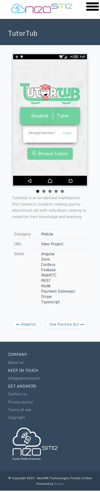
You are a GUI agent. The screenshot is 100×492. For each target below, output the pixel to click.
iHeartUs (26, 324)
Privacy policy (20, 402)
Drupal (59, 484)
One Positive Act (66, 324)
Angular (48, 254)
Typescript (50, 302)
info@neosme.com (24, 378)
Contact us (17, 394)
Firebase (48, 270)
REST (46, 280)
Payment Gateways (58, 291)
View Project (52, 244)
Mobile (47, 234)
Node (46, 286)
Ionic (45, 259)
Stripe (46, 296)
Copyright (16, 418)
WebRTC (49, 275)
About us (16, 362)
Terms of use (19, 410)
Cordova (48, 264)
